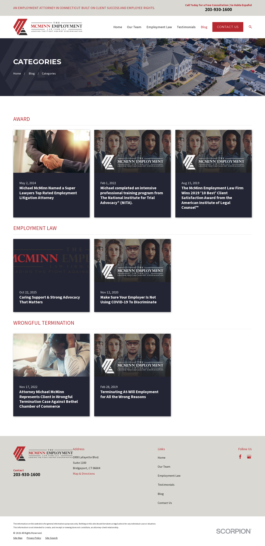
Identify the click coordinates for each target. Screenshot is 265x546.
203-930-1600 (218, 9)
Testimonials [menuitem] (186, 27)
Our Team (164, 466)
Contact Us (228, 27)
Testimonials (166, 484)
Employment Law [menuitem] (159, 27)
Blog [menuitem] (204, 27)
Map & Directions (84, 473)
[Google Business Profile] (249, 457)
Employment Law (169, 475)
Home (161, 457)
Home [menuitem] (117, 27)
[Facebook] (240, 457)
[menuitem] (17, 538)
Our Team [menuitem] (134, 27)
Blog (161, 494)
